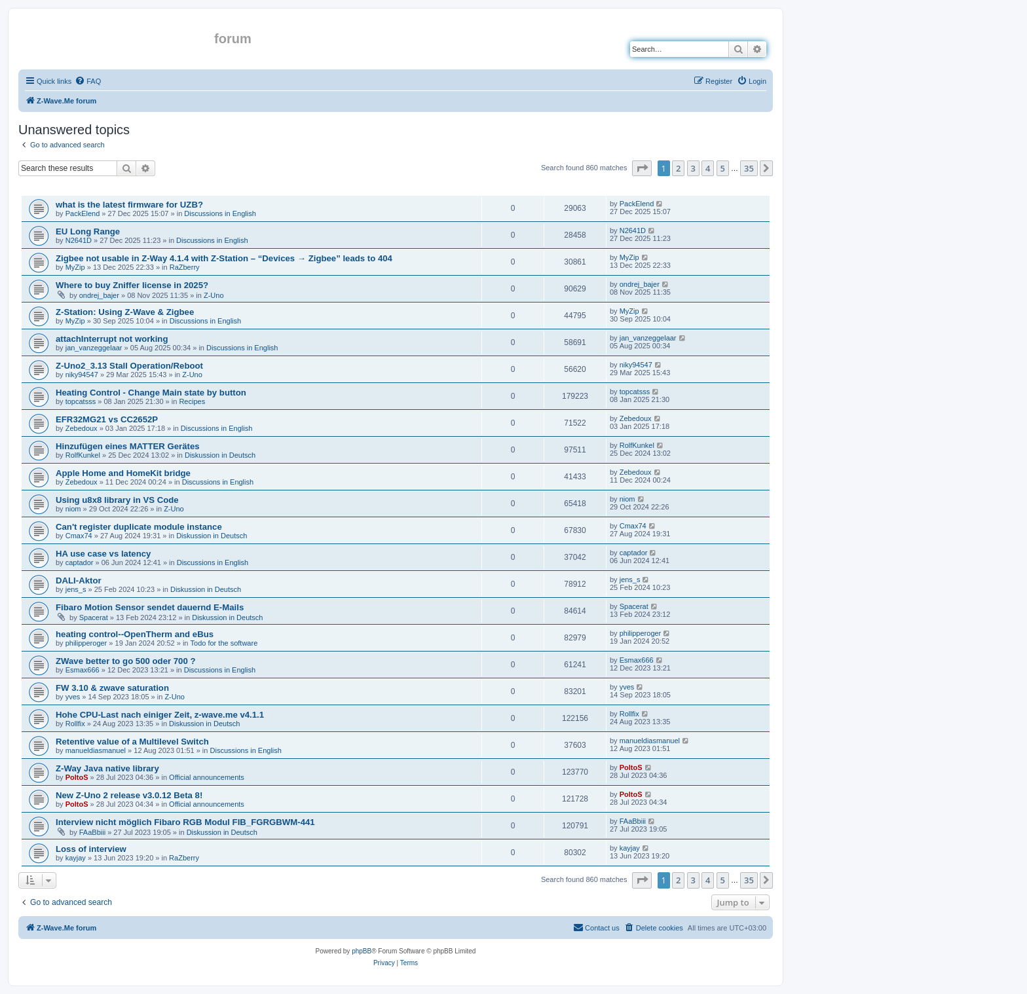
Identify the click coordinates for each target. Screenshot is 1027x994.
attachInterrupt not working (112, 339)
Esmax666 (82, 670)
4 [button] (707, 168)
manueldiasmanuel (95, 750)
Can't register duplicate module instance (139, 527)
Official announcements (206, 777)
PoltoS (76, 777)
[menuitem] (88, 81)
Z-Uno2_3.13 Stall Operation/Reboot (129, 366)
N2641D (78, 240)
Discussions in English (219, 213)
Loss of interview (91, 849)
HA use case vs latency (103, 554)
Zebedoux (81, 428)
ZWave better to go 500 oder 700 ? (126, 661)
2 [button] (678, 168)
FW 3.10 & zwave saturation (112, 688)
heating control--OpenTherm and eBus (135, 634)
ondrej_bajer (99, 295)
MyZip (75, 267)
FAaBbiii (92, 832)
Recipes (192, 401)
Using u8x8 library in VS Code (117, 500)
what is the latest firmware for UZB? (129, 205)
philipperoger (86, 643)
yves (73, 697)
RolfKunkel (82, 455)
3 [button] (693, 168)
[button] (642, 168)
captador (79, 562)
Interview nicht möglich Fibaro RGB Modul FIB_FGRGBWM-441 (185, 822)
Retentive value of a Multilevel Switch (132, 741)
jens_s (75, 589)
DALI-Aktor (79, 580)
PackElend (82, 213)
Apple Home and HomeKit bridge (123, 473)
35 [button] (749, 168)
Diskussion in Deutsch (220, 455)
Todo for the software (224, 643)
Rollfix (75, 723)
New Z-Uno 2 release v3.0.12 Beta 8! (129, 795)
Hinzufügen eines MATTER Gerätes (128, 446)
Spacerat (93, 617)
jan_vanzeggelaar (93, 348)
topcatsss (80, 401)
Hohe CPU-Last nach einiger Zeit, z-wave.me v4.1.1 (160, 715)
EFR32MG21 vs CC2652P (107, 419)
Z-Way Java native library (107, 768)
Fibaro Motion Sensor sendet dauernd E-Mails (150, 607)
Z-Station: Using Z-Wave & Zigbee (125, 312)
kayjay (75, 858)
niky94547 (81, 374)
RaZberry (185, 267)
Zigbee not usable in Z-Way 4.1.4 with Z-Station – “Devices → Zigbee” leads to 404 (224, 258)
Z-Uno (214, 295)
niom (73, 509)
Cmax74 (78, 536)
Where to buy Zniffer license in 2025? (132, 285)
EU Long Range (88, 231)
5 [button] (722, 168)
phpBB (361, 951)
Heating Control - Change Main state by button (151, 392)
